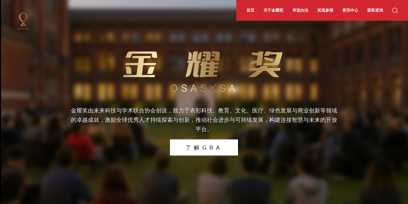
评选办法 (300, 10)
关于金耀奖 (273, 10)
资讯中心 (350, 10)
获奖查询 (375, 10)
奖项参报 (325, 10)
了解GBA (204, 147)
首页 (250, 10)
